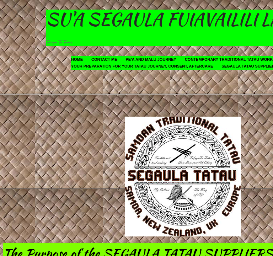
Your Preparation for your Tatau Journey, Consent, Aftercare (142, 66)
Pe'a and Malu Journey (151, 59)
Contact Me (104, 59)
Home (77, 59)
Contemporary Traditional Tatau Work (229, 59)
